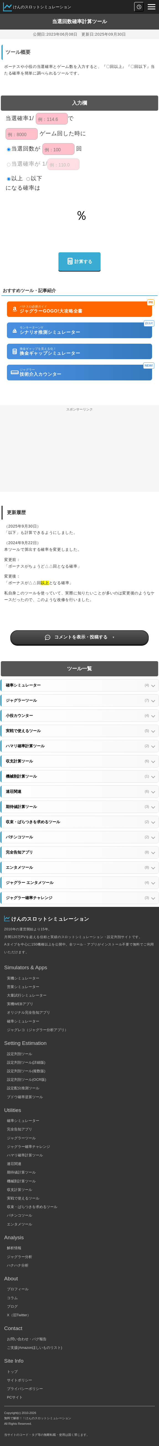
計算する (79, 261)
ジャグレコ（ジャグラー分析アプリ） (37, 1030)
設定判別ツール (19, 1054)
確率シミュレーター (23, 1021)
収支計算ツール (19, 1190)
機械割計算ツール (21, 1181)
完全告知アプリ (19, 1129)
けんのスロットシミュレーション (42, 7)
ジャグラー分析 (19, 1257)
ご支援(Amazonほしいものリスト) (34, 1348)
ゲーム (48, 133)
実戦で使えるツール (23, 1198)
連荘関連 (14, 1164)
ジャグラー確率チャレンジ (28, 1147)
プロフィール (18, 1289)
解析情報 (14, 1248)
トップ (12, 1372)
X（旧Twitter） (19, 1315)
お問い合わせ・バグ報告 (27, 1339)
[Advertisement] (79, 453)
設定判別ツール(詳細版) (26, 1062)
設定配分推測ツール (23, 1088)
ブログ (12, 1306)
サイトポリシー (19, 1380)
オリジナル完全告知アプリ (28, 1012)
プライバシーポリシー (25, 1389)
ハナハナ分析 (18, 1265)
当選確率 (17, 118)
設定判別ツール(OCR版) (26, 1079)
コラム (12, 1298)
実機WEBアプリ (20, 1004)
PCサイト (15, 1397)
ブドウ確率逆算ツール (25, 1097)
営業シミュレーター (23, 987)
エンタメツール (19, 1224)
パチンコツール (19, 1215)
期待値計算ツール (21, 1172)
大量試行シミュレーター (27, 995)
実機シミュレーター (23, 978)
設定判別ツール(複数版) (26, 1071)
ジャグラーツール (21, 1138)
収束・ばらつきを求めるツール (32, 1207)
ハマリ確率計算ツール (25, 1155)
